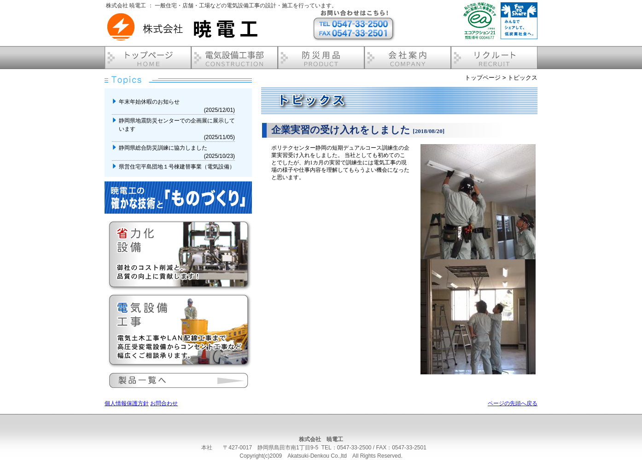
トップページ (483, 77)
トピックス (522, 77)
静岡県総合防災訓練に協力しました (164, 148)
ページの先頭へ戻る (512, 403)
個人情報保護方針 (127, 403)
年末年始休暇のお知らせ (150, 102)
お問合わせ (164, 403)
